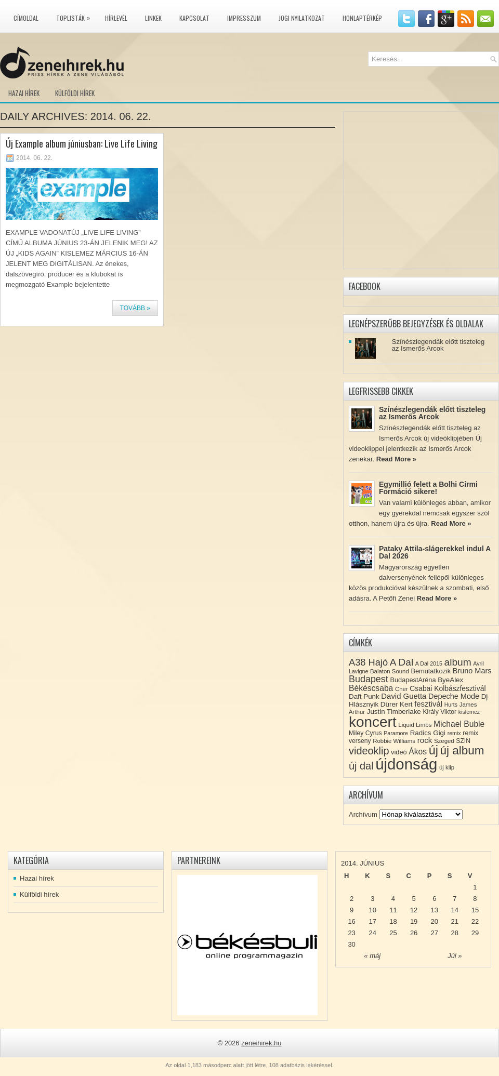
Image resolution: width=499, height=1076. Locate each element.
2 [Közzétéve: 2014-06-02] (351, 898)
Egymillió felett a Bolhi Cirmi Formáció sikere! (428, 488)
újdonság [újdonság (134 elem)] (406, 764)
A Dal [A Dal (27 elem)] (401, 662)
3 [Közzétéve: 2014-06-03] (372, 898)
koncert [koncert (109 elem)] (373, 722)
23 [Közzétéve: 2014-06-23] (351, 933)
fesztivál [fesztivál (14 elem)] (428, 704)
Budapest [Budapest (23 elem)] (368, 679)
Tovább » (135, 308)
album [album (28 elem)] (457, 662)
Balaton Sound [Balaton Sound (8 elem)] (389, 671)
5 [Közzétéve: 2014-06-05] (413, 898)
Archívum (363, 814)
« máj (372, 956)
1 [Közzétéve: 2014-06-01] (475, 887)
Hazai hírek (24, 93)
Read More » (396, 459)
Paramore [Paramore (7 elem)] (396, 733)
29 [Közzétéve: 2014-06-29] (475, 933)
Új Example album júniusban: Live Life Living (81, 143)
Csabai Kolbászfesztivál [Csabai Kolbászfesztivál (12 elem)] (447, 688)
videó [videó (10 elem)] (399, 752)
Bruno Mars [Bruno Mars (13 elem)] (472, 671)
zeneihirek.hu (261, 1043)
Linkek (153, 18)
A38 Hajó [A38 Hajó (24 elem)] (368, 662)
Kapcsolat (194, 18)
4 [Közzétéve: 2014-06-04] (393, 898)
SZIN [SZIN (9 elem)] (463, 741)
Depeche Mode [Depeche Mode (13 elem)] (453, 696)
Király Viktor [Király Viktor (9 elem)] (439, 711)
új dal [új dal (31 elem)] (361, 766)
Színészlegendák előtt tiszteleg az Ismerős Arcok (438, 345)
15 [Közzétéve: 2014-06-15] (475, 910)
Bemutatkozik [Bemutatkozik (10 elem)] (431, 671)
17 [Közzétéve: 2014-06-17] (372, 921)
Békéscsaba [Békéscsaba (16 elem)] (371, 688)
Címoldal (26, 18)
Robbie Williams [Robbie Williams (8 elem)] (394, 741)
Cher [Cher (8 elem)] (401, 689)
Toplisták (75, 16)
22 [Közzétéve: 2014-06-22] (475, 921)
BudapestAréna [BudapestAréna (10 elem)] (413, 680)
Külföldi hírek (75, 93)
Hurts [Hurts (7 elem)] (450, 704)
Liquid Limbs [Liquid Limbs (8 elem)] (414, 725)
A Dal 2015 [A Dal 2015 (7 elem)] (428, 663)
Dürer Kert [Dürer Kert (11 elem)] (396, 704)
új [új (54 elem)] (433, 750)
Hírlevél (116, 18)
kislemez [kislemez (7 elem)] (469, 712)
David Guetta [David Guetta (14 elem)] (403, 696)
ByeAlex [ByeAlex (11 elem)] (450, 680)
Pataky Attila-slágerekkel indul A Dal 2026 (435, 552)
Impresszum (244, 18)
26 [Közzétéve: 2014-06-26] (413, 933)
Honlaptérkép (362, 18)
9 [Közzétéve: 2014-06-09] (351, 910)
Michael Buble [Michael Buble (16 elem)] (459, 724)
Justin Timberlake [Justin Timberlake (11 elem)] (394, 711)
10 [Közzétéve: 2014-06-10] (372, 910)
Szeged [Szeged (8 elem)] (444, 741)
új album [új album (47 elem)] (462, 750)
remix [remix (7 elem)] (454, 733)
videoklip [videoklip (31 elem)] (369, 750)
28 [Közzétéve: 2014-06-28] (454, 933)
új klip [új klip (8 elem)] (446, 767)
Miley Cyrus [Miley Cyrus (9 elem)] (365, 733)
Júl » (455, 956)
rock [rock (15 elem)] (424, 740)
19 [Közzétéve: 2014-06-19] (413, 921)
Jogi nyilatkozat (302, 18)
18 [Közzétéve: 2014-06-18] (393, 921)
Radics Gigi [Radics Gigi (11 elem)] (427, 733)
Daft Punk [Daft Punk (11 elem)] (364, 696)
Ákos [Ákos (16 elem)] (418, 751)
